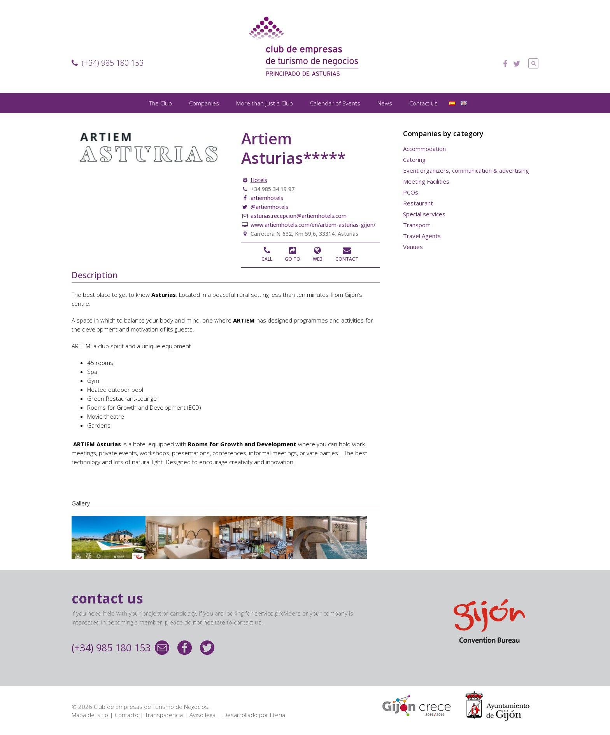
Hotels (259, 180)
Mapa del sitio (90, 715)
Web (318, 259)
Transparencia (164, 715)
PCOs (410, 192)
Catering (414, 159)
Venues (413, 247)
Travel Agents (422, 236)
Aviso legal (203, 715)
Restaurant (418, 203)
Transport (416, 225)
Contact (346, 259)
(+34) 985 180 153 (108, 63)
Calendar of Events (335, 103)
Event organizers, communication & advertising (466, 170)
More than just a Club (264, 103)
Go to (292, 259)
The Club (160, 103)
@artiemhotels (268, 207)
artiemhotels (266, 198)
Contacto (126, 715)
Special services (424, 214)
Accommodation (424, 149)
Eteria (277, 715)
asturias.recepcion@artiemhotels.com (298, 215)
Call (266, 259)
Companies (204, 103)
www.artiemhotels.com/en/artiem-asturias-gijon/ (312, 224)
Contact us (423, 103)
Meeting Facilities (426, 181)
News (384, 103)
